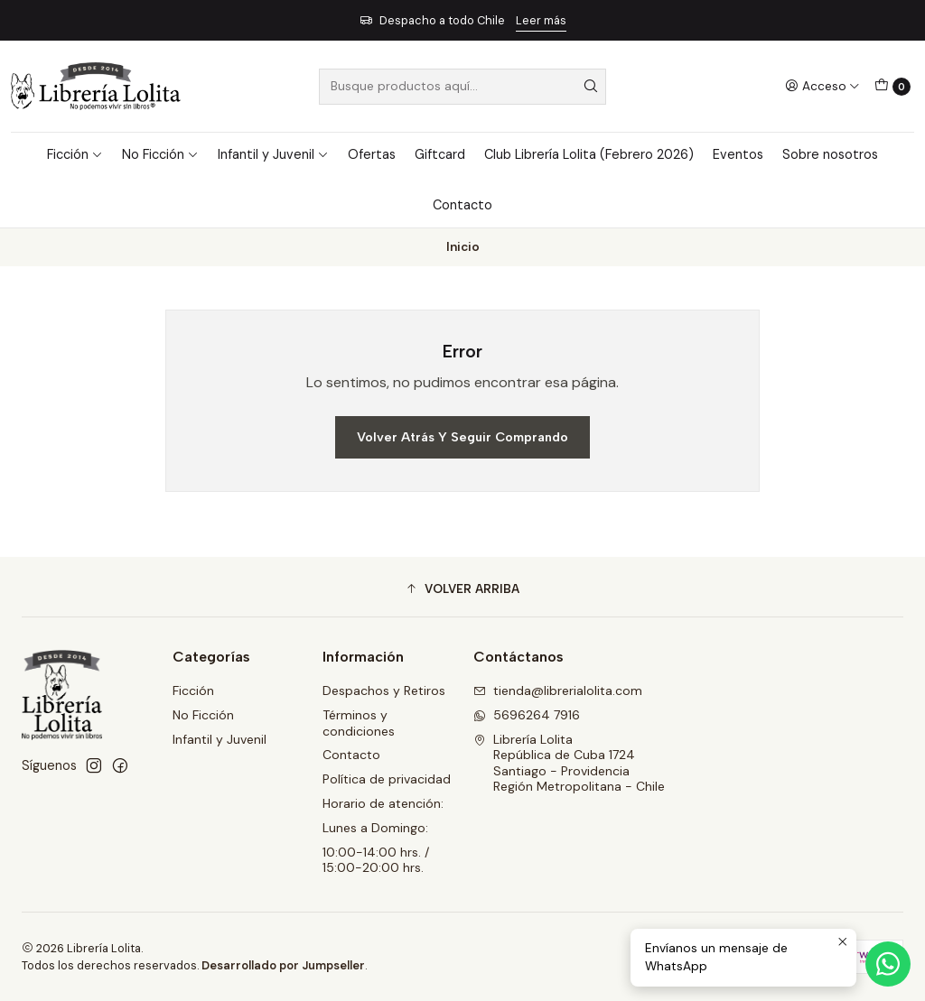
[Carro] (892, 86)
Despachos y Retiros (383, 690)
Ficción (75, 154)
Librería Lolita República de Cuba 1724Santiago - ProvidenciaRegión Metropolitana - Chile (569, 763)
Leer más (541, 20)
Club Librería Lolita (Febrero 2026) (589, 154)
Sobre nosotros (830, 154)
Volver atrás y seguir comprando (462, 437)
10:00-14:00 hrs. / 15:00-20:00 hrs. (375, 860)
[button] (462, 589)
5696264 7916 (526, 715)
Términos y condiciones (358, 723)
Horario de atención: (383, 803)
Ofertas (372, 154)
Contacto (462, 205)
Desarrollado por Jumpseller (283, 965)
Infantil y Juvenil (273, 154)
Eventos (738, 154)
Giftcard (440, 154)
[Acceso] (822, 85)
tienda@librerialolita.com (557, 690)
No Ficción (160, 154)
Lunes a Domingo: (375, 828)
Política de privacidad (386, 779)
